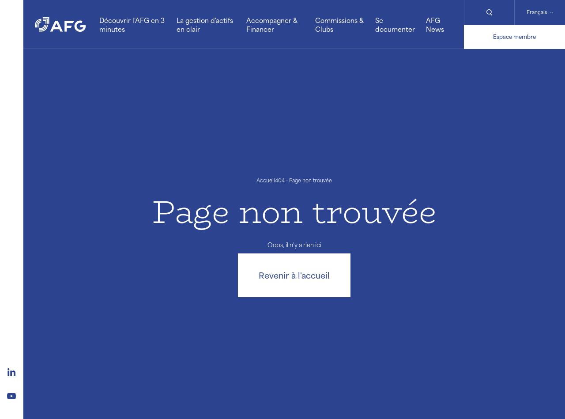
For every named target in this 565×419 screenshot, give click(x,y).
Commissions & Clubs (339, 24)
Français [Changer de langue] (537, 12)
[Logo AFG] (60, 24)
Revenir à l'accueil (294, 275)
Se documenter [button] (395, 24)
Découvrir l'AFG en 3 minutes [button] (132, 24)
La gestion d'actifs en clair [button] (205, 24)
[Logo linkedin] (11, 371)
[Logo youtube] (11, 395)
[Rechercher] (489, 12)
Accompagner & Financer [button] (272, 24)
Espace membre (514, 36)
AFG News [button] (435, 24)
